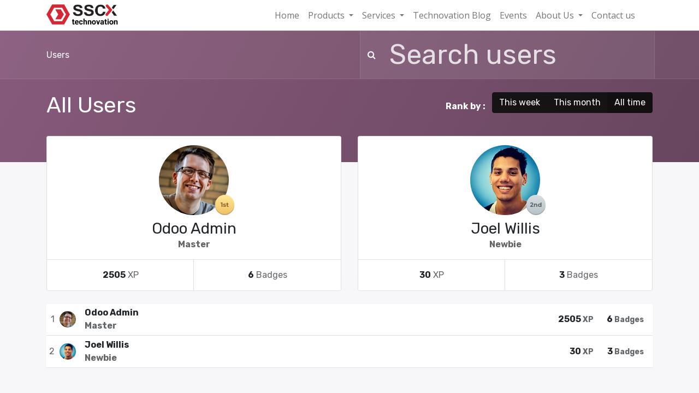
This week (519, 102)
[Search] (369, 55)
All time (629, 102)
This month (577, 102)
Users (57, 55)
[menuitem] (287, 15)
